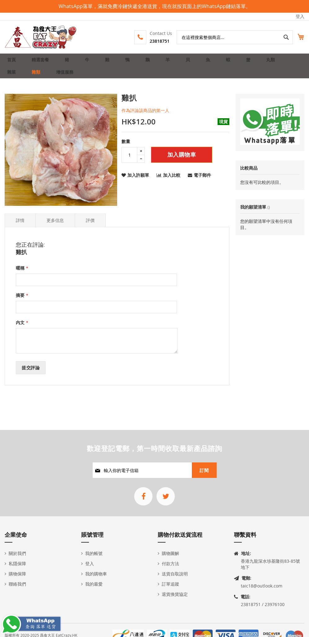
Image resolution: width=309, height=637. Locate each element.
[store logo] (41, 37)
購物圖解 (170, 553)
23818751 (153, 41)
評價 (90, 230)
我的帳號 (94, 553)
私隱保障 (17, 563)
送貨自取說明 (175, 574)
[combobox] (228, 37)
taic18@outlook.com (261, 586)
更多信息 (55, 230)
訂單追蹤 (170, 584)
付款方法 (170, 563)
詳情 (20, 230)
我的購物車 (96, 574)
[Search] (279, 37)
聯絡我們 (17, 584)
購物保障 (17, 574)
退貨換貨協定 (175, 594)
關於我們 (17, 553)
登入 (300, 16)
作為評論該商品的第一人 (145, 120)
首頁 (13, 62)
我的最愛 (94, 584)
